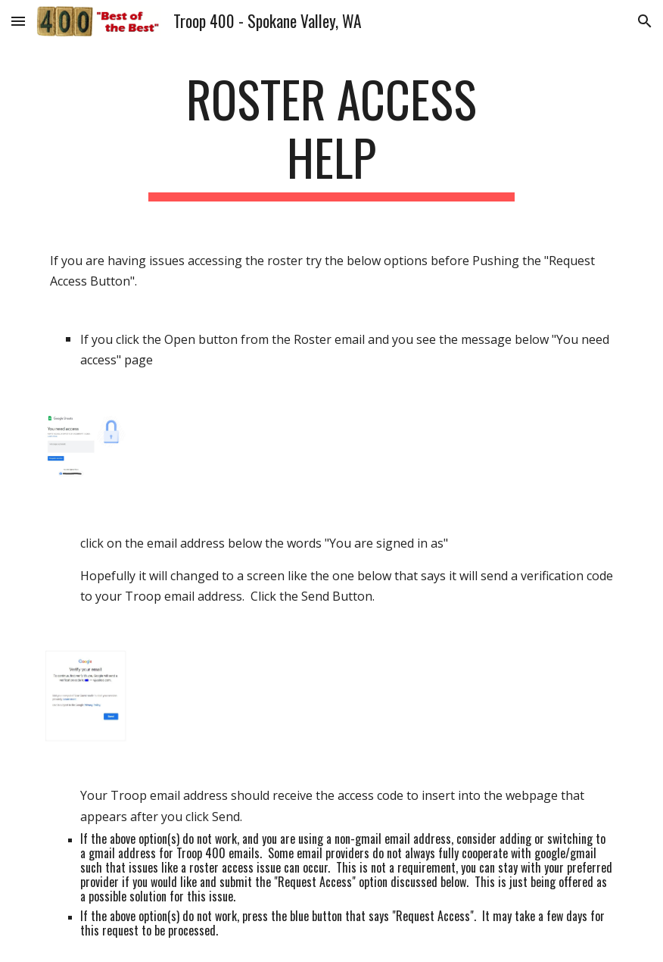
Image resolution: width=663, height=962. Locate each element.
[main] (331, 136)
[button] (18, 21)
